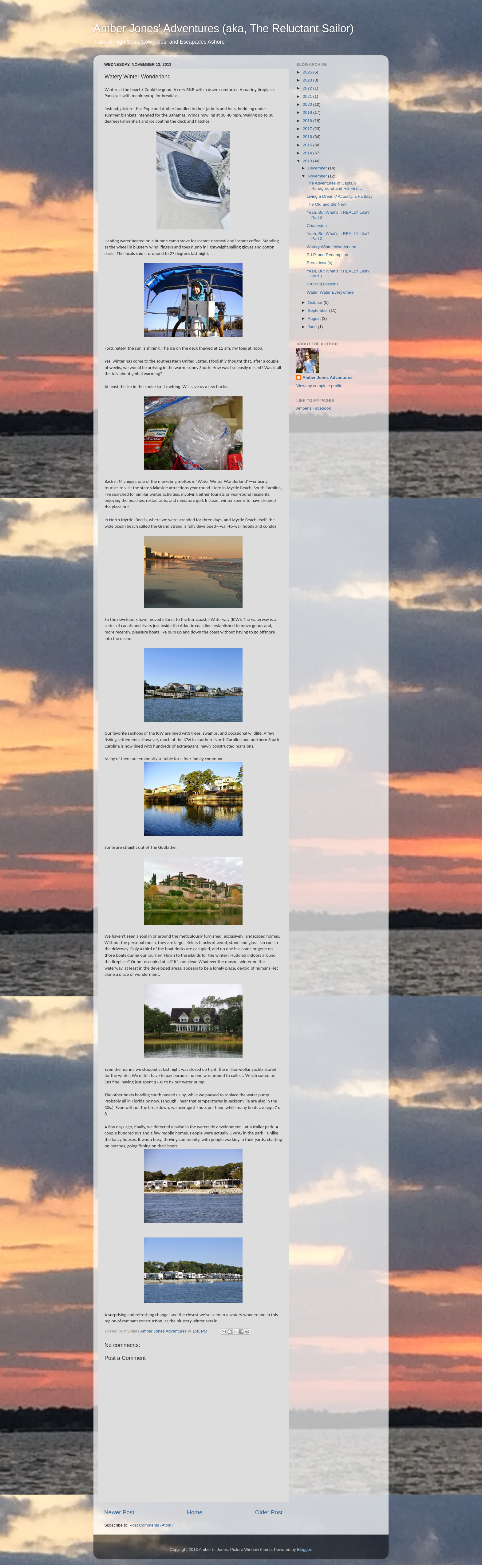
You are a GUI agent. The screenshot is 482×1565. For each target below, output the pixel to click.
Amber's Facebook (313, 408)
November (318, 176)
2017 (308, 128)
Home (194, 1512)
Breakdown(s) (319, 262)
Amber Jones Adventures (327, 377)
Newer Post (119, 1512)
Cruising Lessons (323, 284)
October (316, 302)
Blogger (304, 1549)
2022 (308, 88)
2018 (308, 120)
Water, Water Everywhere (330, 292)
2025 (308, 72)
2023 (308, 80)
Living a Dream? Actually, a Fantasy (340, 196)
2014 (308, 153)
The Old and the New (326, 204)
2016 (308, 136)
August (315, 318)
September (318, 310)
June (313, 326)
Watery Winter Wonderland (331, 246)
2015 (308, 145)
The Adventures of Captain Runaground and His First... (334, 185)
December (318, 168)
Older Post (268, 1512)
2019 (308, 112)
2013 (308, 161)
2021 (308, 96)
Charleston (317, 225)
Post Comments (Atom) (151, 1525)
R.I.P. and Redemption (327, 254)
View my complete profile (319, 385)
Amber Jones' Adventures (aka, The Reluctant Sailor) (223, 28)
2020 (308, 104)
